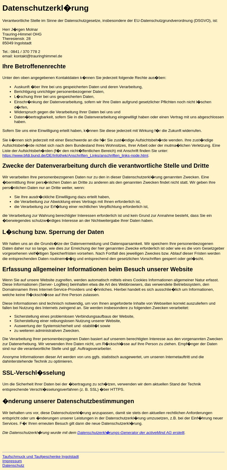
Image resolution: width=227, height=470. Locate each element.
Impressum (12, 461)
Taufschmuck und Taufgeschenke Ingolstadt (40, 456)
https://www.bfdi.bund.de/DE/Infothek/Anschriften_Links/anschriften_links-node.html (75, 155)
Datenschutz (13, 465)
